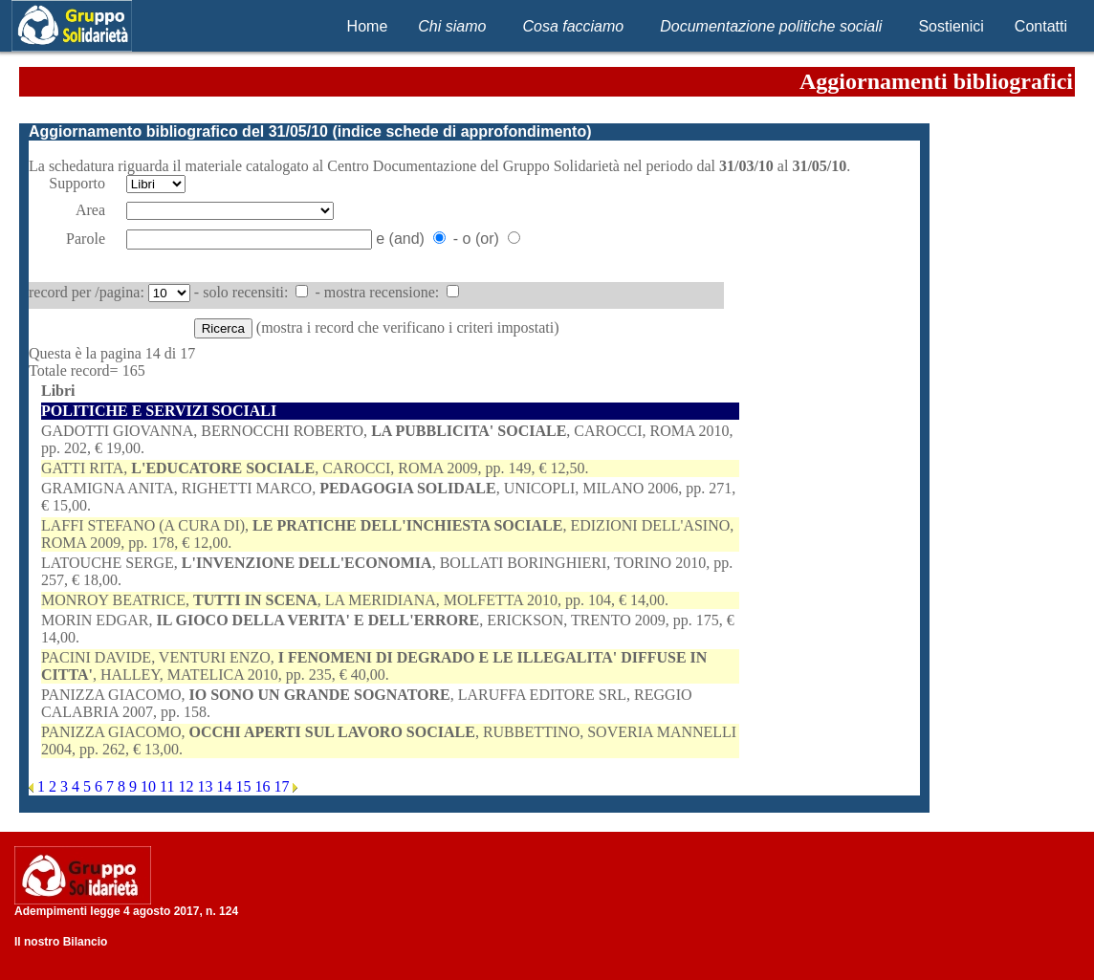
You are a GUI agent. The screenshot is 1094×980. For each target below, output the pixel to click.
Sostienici (950, 26)
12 (187, 786)
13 (206, 786)
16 (264, 786)
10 (150, 786)
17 (283, 786)
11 (169, 786)
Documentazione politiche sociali (771, 26)
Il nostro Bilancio (60, 941)
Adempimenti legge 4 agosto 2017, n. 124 (126, 911)
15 (244, 786)
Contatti (1041, 26)
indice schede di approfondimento (462, 131)
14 (225, 786)
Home (367, 26)
